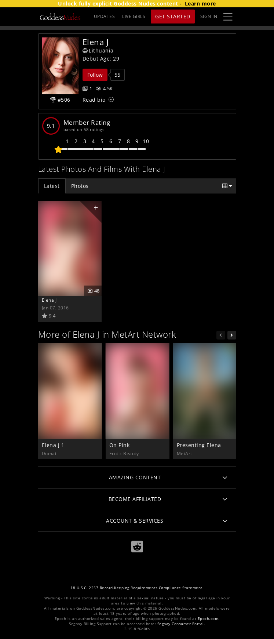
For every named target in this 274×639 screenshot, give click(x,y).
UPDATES (104, 16)
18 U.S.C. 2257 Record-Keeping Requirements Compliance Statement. (137, 587)
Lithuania (98, 50)
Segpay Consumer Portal (180, 623)
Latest (52, 185)
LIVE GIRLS (133, 16)
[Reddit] (137, 546)
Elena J (49, 300)
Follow (95, 74)
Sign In (209, 16)
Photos (80, 185)
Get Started (172, 16)
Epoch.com (208, 618)
